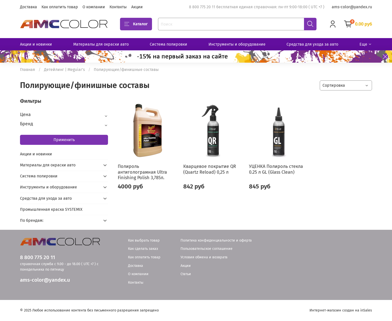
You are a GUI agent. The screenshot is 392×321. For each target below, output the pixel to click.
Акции (137, 7)
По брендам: (32, 220)
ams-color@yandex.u (45, 280)
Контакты (118, 7)
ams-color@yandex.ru (352, 7)
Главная (27, 69)
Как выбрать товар (144, 240)
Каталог (136, 24)
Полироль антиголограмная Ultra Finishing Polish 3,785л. (142, 172)
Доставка (28, 7)
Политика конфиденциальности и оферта (216, 240)
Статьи (185, 274)
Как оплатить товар (60, 7)
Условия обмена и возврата (204, 257)
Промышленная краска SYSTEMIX (51, 209)
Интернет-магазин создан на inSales (341, 310)
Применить (64, 139)
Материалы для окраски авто (101, 44)
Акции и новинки (36, 44)
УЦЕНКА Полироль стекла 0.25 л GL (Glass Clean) (276, 169)
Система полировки (168, 44)
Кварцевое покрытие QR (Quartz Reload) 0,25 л (209, 169)
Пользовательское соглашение (206, 249)
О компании (93, 7)
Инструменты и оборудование (237, 44)
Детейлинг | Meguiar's (64, 69)
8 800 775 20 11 (37, 257)
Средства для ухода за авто (312, 44)
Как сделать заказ (143, 249)
